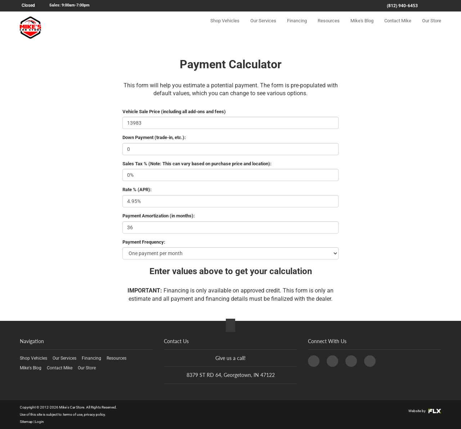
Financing (297, 27)
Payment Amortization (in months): (158, 215)
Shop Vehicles (225, 27)
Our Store (431, 27)
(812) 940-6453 (402, 5)
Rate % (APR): (137, 189)
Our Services (263, 27)
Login (39, 422)
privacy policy (94, 414)
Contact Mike (397, 27)
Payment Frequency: (143, 242)
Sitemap (26, 422)
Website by (424, 411)
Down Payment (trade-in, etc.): (154, 137)
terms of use (72, 414)
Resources (329, 27)
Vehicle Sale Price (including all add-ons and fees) (174, 111)
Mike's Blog (361, 27)
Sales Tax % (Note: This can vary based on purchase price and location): (197, 163)
